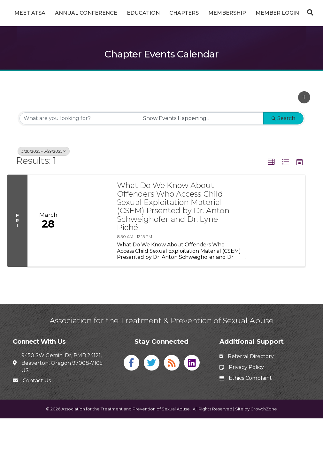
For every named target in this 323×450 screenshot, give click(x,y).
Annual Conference (93, 13)
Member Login (161, 29)
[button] (304, 129)
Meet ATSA (37, 13)
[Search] (161, 45)
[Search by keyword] (79, 150)
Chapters (239, 13)
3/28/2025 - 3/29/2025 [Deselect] (43, 182)
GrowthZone (263, 440)
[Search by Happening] (201, 150)
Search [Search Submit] (283, 149)
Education (150, 13)
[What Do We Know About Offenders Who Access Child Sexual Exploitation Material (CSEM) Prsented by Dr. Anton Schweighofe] (90, 252)
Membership (282, 13)
